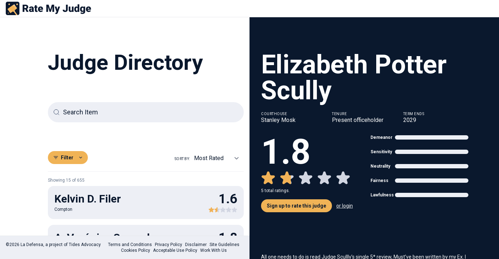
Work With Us (213, 250)
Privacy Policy (168, 244)
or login (344, 206)
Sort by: (182, 159)
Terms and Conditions (130, 244)
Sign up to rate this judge (296, 206)
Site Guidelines (224, 244)
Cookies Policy (135, 250)
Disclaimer (196, 244)
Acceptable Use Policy (175, 250)
